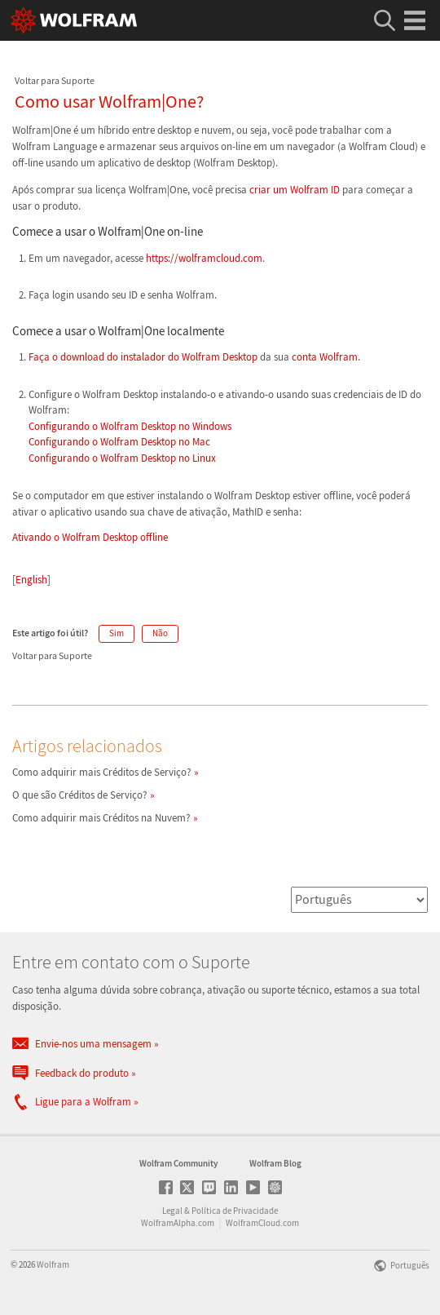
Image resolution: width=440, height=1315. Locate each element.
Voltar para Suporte (55, 80)
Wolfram (53, 1264)
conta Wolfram (325, 357)
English (31, 580)
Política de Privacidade (234, 1210)
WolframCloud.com (262, 1223)
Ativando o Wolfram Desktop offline (90, 537)
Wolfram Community (178, 1163)
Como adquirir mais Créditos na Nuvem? (101, 818)
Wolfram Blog (275, 1163)
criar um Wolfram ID (294, 190)
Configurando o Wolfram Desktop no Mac (119, 442)
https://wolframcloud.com (204, 258)
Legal (172, 1210)
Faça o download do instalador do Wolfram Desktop (144, 357)
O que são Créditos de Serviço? (79, 795)
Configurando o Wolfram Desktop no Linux (122, 458)
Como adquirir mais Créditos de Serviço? (101, 772)
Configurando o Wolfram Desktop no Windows (130, 426)
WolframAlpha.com (177, 1223)
